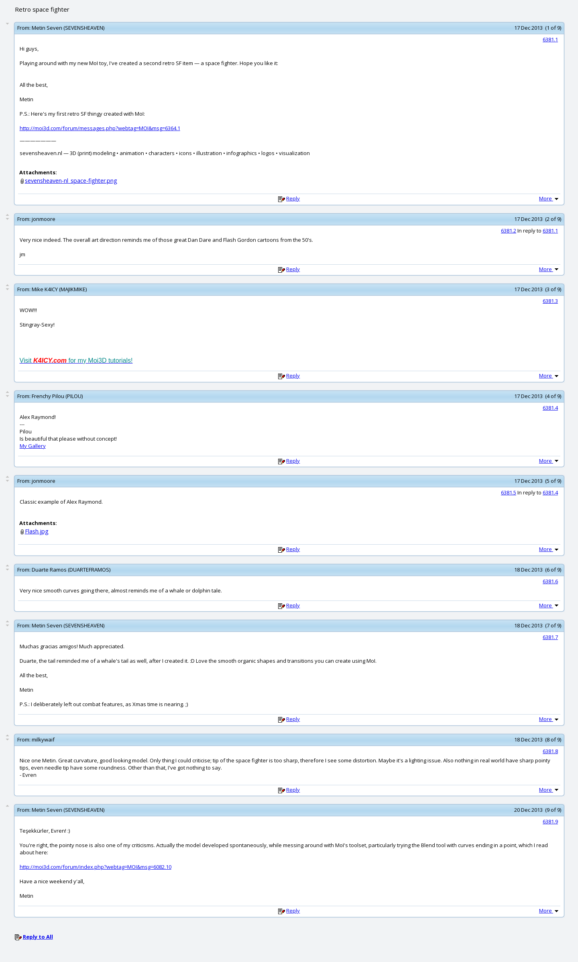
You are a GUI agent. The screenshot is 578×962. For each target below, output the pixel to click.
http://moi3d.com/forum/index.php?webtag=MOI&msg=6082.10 (95, 866)
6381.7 (550, 637)
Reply (293, 198)
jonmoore (43, 219)
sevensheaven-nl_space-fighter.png (71, 180)
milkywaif (43, 739)
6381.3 (550, 300)
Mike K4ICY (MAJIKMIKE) (59, 289)
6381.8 (550, 751)
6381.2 (508, 230)
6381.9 (550, 821)
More (549, 198)
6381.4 (550, 407)
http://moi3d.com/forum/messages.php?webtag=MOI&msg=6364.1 (100, 128)
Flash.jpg (37, 531)
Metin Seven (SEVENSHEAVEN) (68, 27)
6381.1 (550, 39)
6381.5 (508, 492)
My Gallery (33, 445)
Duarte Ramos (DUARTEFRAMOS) (71, 569)
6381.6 (550, 581)
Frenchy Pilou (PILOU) (57, 396)
